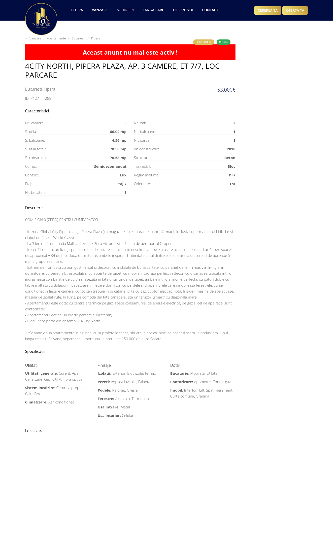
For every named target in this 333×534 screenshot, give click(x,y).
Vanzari (99, 9)
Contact (210, 9)
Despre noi (183, 9)
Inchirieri (125, 9)
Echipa (77, 9)
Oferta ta (295, 10)
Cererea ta (268, 10)
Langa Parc (153, 9)
